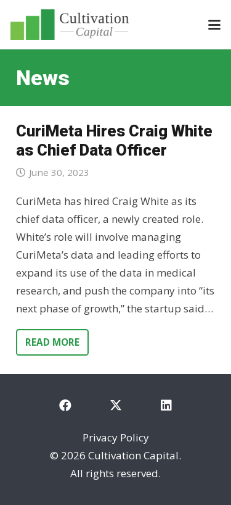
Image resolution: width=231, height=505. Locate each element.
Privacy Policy (116, 437)
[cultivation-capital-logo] (69, 24)
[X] (115, 405)
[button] (214, 25)
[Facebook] (65, 405)
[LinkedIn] (166, 405)
